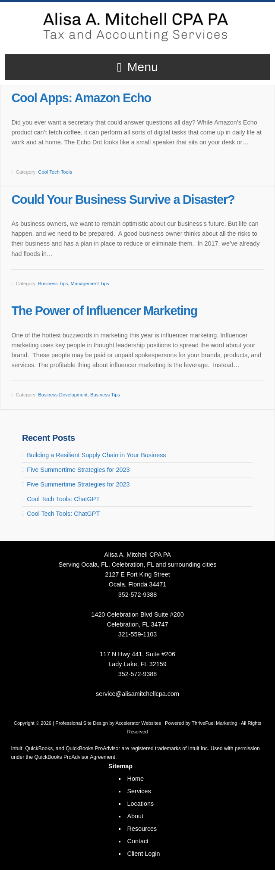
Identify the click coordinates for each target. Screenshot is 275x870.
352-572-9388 (137, 594)
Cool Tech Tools (55, 172)
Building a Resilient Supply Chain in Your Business (96, 455)
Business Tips (53, 283)
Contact (138, 841)
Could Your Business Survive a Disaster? (122, 199)
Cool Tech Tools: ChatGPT (63, 499)
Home (135, 778)
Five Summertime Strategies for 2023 (78, 469)
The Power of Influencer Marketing (104, 311)
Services (139, 791)
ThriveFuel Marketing (214, 723)
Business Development (62, 394)
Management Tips (90, 283)
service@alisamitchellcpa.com (137, 693)
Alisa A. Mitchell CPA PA (138, 25)
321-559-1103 (137, 634)
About (135, 816)
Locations (140, 803)
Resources (142, 828)
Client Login (143, 853)
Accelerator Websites (138, 723)
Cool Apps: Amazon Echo (81, 98)
